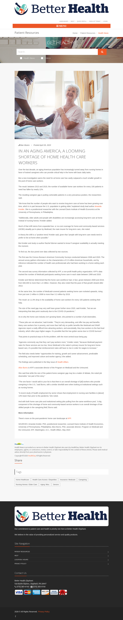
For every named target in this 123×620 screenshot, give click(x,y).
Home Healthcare (22, 480)
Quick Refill (82, 21)
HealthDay (32, 456)
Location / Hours (21, 559)
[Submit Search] (102, 52)
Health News (27, 58)
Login (105, 21)
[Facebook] (15, 616)
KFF (69, 418)
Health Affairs (62, 362)
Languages (63, 21)
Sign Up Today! (95, 21)
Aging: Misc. (45, 484)
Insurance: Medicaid (67, 480)
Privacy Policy (20, 563)
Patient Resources (87, 33)
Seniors (56, 484)
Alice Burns (23, 368)
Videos (46, 58)
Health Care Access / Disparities (44, 480)
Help (72, 21)
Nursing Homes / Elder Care (26, 484)
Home (75, 33)
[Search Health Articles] (57, 52)
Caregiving (83, 480)
